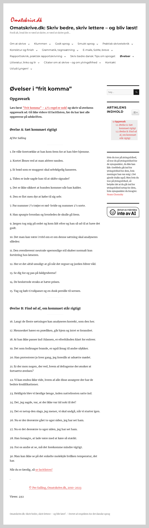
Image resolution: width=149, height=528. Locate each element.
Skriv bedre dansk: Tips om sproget (92, 56)
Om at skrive (18, 43)
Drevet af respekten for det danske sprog (89, 514)
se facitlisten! (44, 469)
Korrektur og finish (22, 49)
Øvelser (125, 56)
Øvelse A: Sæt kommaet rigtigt (127, 127)
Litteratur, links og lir (23, 62)
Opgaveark (120, 121)
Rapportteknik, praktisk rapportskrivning (36, 56)
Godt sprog (62, 43)
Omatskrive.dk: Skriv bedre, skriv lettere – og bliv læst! (73, 27)
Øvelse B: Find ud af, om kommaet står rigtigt (128, 135)
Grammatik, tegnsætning (58, 49)
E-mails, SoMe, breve (96, 49)
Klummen (40, 43)
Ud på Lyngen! (19, 68)
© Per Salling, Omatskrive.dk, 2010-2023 (55, 487)
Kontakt (110, 62)
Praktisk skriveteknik (116, 43)
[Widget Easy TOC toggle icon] (135, 112)
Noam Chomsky (115, 194)
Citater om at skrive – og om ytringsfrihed (70, 62)
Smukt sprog (86, 43)
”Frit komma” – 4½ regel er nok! (45, 107)
